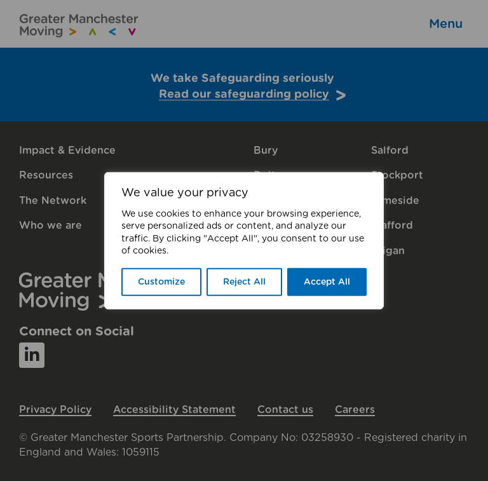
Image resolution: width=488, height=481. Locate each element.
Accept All (327, 282)
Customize (161, 282)
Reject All (244, 282)
